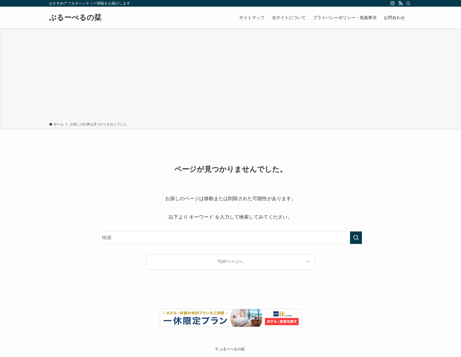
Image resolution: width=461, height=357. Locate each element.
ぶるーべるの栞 (75, 17)
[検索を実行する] (356, 237)
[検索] (408, 3)
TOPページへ (230, 261)
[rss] (400, 3)
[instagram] (393, 3)
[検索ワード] (230, 237)
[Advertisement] (230, 76)
